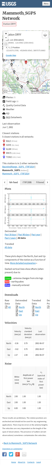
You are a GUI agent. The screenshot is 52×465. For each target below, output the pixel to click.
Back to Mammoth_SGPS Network (20, 443)
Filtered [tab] (40, 182)
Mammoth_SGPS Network (19, 16)
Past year (35, 234)
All (9, 307)
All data (22, 238)
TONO (11, 157)
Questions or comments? (12, 448)
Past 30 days (10, 234)
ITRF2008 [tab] (27, 182)
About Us (21, 462)
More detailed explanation (23, 263)
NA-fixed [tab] (13, 182)
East (21, 311)
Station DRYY (9, 23)
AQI (5, 113)
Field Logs (10, 101)
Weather (8, 109)
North (22, 307)
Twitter (11, 454)
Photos (8, 97)
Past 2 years (10, 238)
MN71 (11, 153)
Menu (46, 3)
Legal (38, 462)
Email (24, 454)
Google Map (11, 55)
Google (17, 454)
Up (20, 314)
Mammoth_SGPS (14, 170)
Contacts (31, 462)
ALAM (10, 149)
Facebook (4, 454)
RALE (9, 141)
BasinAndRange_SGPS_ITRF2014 (18, 166)
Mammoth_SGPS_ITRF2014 (15, 173)
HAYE (10, 145)
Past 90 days (24, 234)
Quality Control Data (14, 105)
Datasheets (12, 117)
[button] (27, 83)
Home (13, 462)
